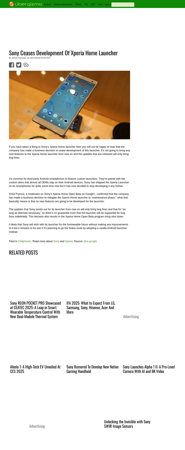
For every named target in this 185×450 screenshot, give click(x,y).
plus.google (90, 241)
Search (108, 4)
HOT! (93, 4)
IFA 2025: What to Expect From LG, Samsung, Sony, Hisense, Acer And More (90, 307)
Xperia (69, 241)
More (100, 4)
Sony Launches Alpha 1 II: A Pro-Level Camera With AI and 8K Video (149, 369)
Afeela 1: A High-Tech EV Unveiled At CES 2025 (35, 369)
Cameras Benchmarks (63, 4)
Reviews (47, 4)
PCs (86, 4)
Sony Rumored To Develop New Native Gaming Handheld (92, 369)
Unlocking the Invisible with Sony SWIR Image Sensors (127, 424)
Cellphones (24, 241)
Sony (56, 241)
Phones (78, 4)
